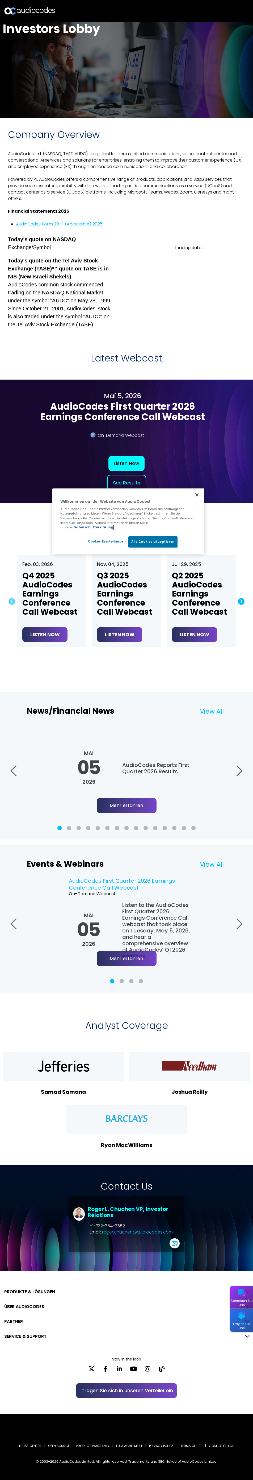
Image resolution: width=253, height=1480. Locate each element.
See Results (126, 482)
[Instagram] (147, 1370)
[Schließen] (197, 495)
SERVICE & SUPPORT (25, 1336)
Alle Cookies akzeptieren (153, 542)
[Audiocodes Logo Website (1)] (30, 10)
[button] (10, 601)
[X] (91, 1370)
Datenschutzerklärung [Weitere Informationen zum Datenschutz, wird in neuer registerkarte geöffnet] (93, 527)
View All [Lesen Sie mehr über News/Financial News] (212, 711)
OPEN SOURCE (59, 1446)
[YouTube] (133, 1370)
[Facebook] (105, 1370)
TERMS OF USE (191, 1446)
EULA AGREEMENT (129, 1446)
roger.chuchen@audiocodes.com (137, 1232)
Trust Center (30, 1446)
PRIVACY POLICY (161, 1446)
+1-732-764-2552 (107, 1226)
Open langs (235, 11)
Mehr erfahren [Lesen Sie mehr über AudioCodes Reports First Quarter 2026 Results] (126, 805)
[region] (128, 521)
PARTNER (13, 1321)
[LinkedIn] (119, 1370)
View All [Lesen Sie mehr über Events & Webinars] (212, 864)
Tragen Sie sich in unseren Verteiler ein (127, 1390)
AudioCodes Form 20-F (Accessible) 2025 (59, 224)
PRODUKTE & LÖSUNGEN (29, 1292)
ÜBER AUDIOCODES (24, 1307)
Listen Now (126, 463)
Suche (226, 11)
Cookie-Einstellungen (106, 541)
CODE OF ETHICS (221, 1446)
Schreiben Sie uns (241, 1302)
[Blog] (162, 1370)
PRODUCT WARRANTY (92, 1446)
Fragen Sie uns (241, 1326)
